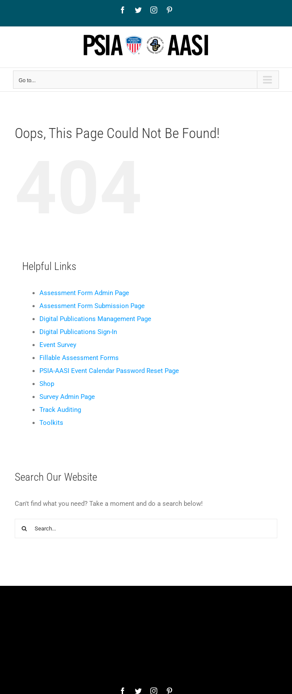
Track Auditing (60, 410)
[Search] (24, 528)
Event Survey (57, 345)
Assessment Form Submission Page (92, 306)
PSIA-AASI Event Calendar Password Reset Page (109, 371)
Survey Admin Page (67, 397)
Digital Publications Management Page (95, 319)
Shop (46, 384)
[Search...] (146, 528)
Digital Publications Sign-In (78, 332)
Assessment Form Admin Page (84, 293)
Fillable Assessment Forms (79, 358)
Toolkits (51, 423)
